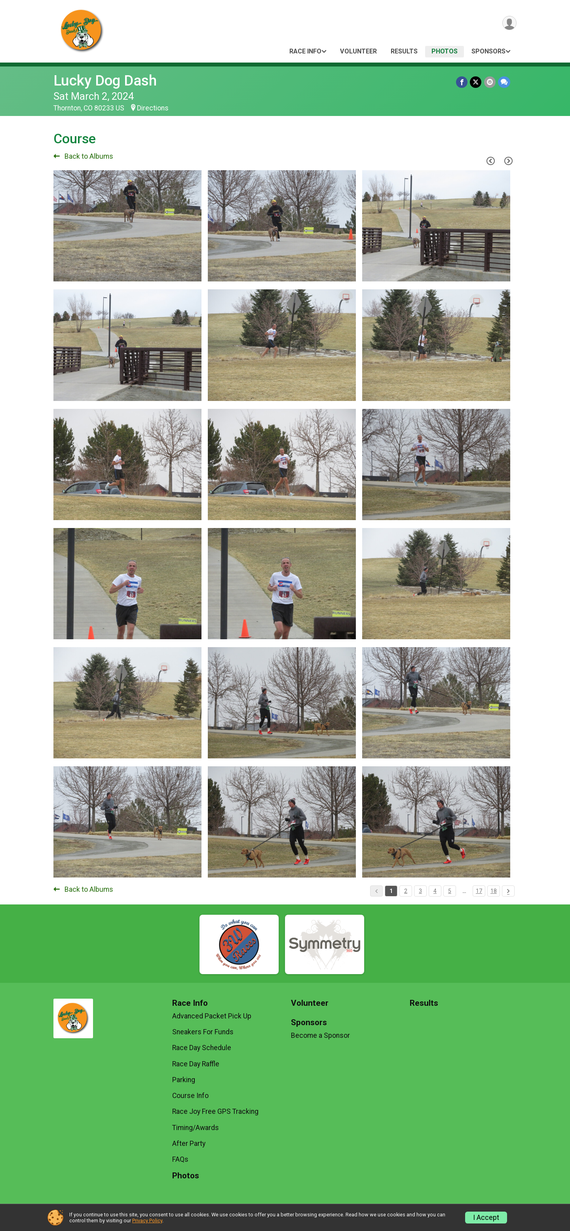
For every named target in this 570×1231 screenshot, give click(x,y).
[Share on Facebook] (462, 82)
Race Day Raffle (195, 1064)
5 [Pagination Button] (449, 891)
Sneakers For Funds (203, 1032)
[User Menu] (509, 23)
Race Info (305, 51)
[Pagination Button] (508, 891)
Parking (183, 1080)
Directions (153, 108)
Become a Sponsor (320, 1035)
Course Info (190, 1096)
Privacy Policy (147, 1220)
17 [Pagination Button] (479, 891)
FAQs (180, 1159)
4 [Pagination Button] (435, 891)
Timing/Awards (195, 1128)
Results (404, 51)
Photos (444, 51)
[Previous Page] (490, 160)
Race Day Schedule (201, 1048)
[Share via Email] (490, 82)
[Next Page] (508, 160)
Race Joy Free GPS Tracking (215, 1111)
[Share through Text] (504, 82)
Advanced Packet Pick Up (211, 1016)
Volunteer (358, 51)
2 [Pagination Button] (405, 891)
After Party (188, 1143)
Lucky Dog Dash (105, 80)
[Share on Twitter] (476, 82)
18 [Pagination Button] (493, 891)
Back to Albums (83, 156)
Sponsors (488, 51)
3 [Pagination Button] (420, 891)
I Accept (486, 1218)
